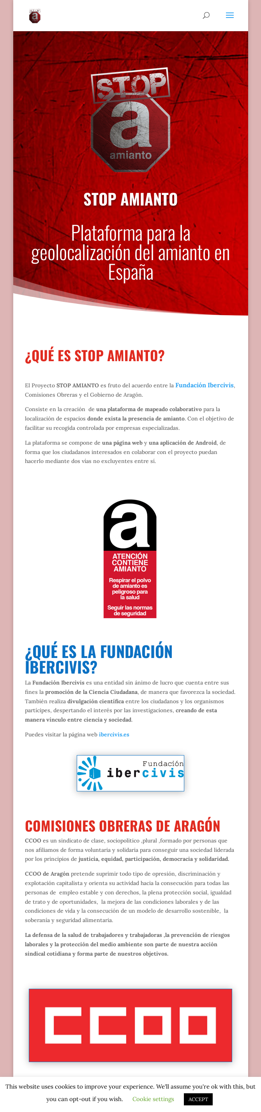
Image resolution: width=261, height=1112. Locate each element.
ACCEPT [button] (198, 1099)
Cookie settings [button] (153, 1099)
